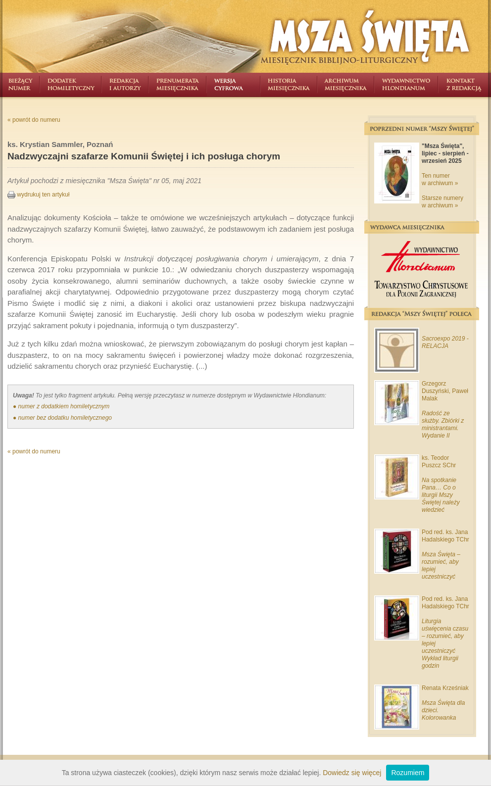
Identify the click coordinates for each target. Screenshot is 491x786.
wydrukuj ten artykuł (38, 194)
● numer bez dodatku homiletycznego (62, 417)
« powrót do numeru (33, 119)
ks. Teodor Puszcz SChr (439, 461)
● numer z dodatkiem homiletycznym (61, 406)
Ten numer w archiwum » (440, 179)
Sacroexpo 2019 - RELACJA (445, 342)
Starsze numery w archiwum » (442, 202)
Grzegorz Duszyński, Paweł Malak (445, 391)
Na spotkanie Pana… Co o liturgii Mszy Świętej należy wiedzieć (441, 495)
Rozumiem (407, 773)
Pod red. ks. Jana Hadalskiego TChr (445, 536)
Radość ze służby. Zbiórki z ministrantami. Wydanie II (443, 424)
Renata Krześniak (445, 688)
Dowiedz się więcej (352, 773)
